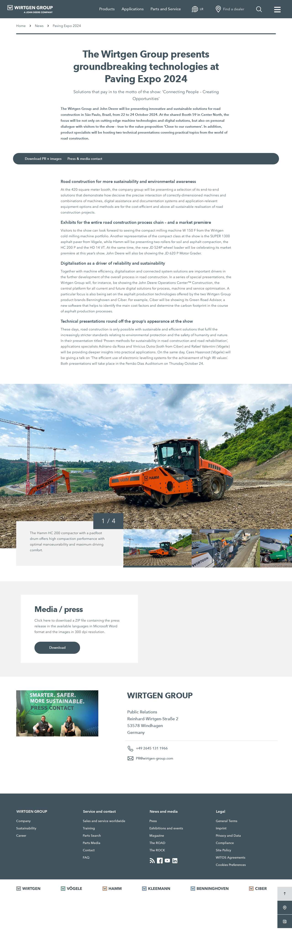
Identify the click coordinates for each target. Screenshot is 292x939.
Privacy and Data (228, 835)
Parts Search (92, 835)
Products (107, 9)
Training (89, 828)
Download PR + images (44, 159)
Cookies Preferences (231, 865)
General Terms (226, 821)
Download (57, 648)
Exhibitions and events (166, 828)
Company (23, 821)
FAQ (86, 857)
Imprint (221, 828)
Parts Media (91, 843)
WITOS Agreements (230, 857)
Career (21, 835)
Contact (89, 850)
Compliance (225, 843)
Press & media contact (86, 159)
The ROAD (157, 843)
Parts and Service (166, 9)
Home (21, 26)
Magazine (156, 835)
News (39, 26)
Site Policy (223, 850)
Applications (133, 9)
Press (153, 821)
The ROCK (157, 850)
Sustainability (26, 828)
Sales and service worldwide (104, 821)
